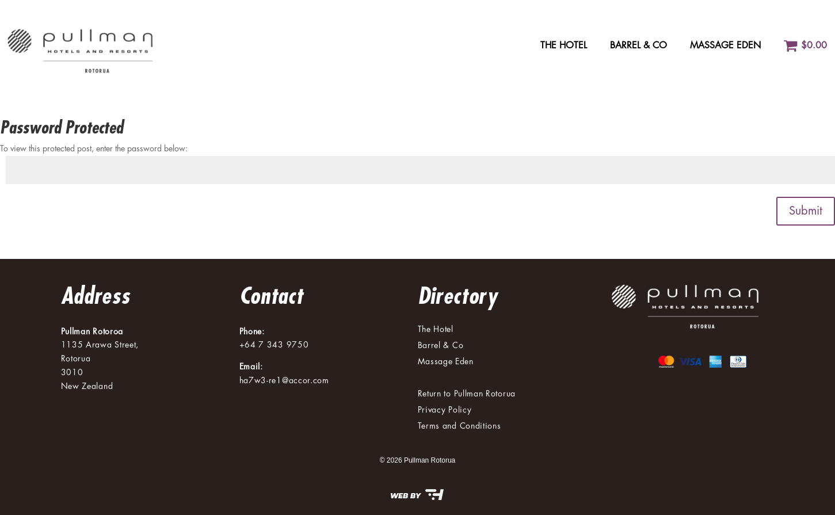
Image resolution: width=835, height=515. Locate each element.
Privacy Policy (445, 410)
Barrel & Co (638, 45)
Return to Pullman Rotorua (467, 394)
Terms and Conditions (459, 426)
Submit (805, 211)
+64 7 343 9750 (274, 345)
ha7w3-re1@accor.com (284, 380)
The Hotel (563, 45)
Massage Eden (725, 45)
